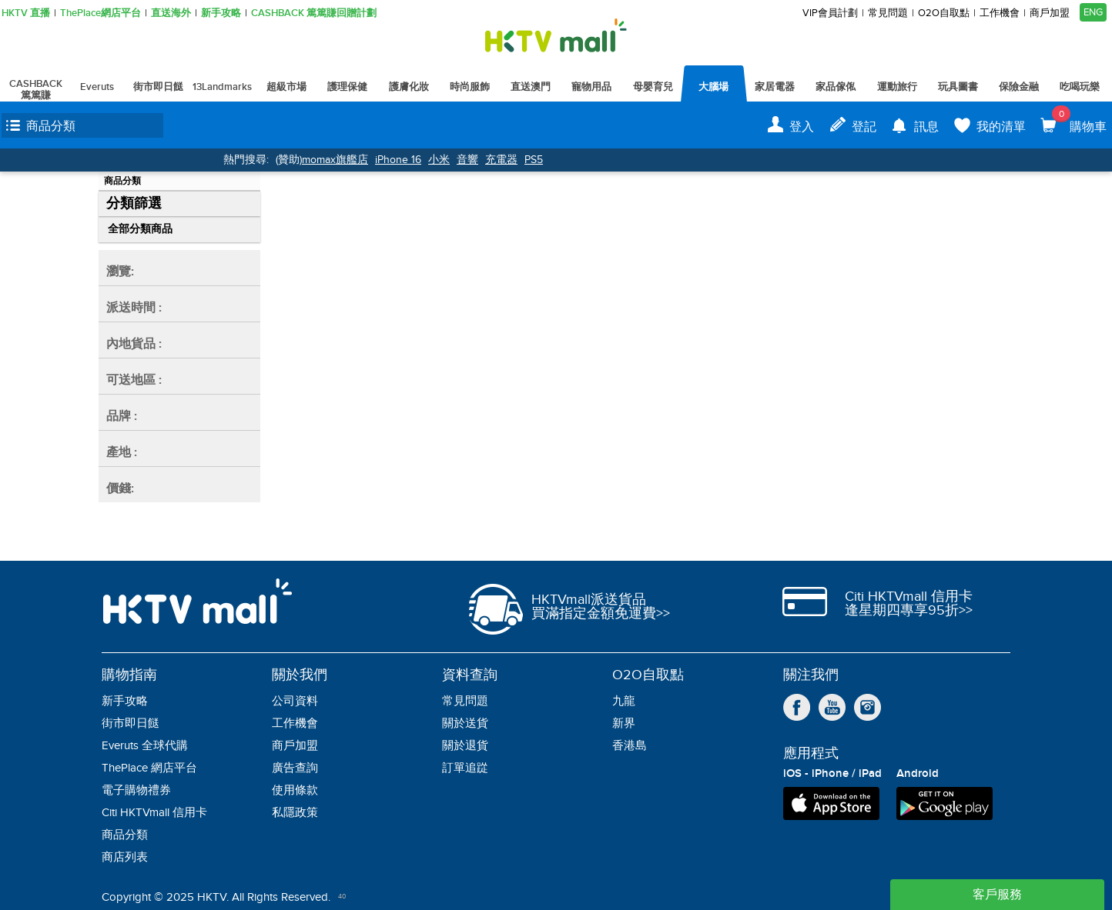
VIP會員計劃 (830, 13)
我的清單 (1001, 127)
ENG (1093, 12)
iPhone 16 (398, 159)
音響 (467, 159)
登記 (864, 127)
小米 (439, 159)
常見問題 (888, 13)
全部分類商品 (140, 228)
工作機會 (1000, 13)
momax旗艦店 (335, 159)
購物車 (1079, 120)
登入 (801, 127)
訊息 (926, 127)
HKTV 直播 (26, 13)
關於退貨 (465, 746)
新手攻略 (221, 13)
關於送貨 (465, 723)
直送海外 (171, 13)
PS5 (533, 159)
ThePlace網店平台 (100, 13)
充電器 (501, 159)
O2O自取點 (944, 13)
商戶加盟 (1050, 13)
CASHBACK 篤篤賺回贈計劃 (314, 13)
